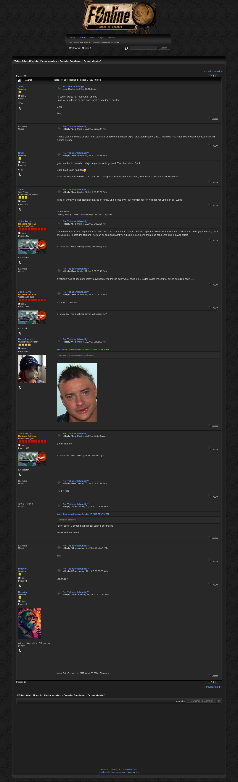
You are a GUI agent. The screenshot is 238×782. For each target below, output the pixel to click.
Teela (21, 189)
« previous (209, 71)
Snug (21, 86)
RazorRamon (25, 339)
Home (72, 37)
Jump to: (180, 701)
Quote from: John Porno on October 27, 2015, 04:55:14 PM (83, 349)
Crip (137, 772)
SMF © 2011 (116, 769)
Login (101, 37)
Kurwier (22, 592)
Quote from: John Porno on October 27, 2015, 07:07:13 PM (83, 514)
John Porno (25, 221)
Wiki (92, 37)
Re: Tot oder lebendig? (76, 126)
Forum (82, 37)
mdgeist (22, 568)
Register (112, 37)
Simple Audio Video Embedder (112, 772)
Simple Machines (130, 769)
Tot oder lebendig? (73, 86)
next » (218, 71)
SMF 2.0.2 (105, 769)
